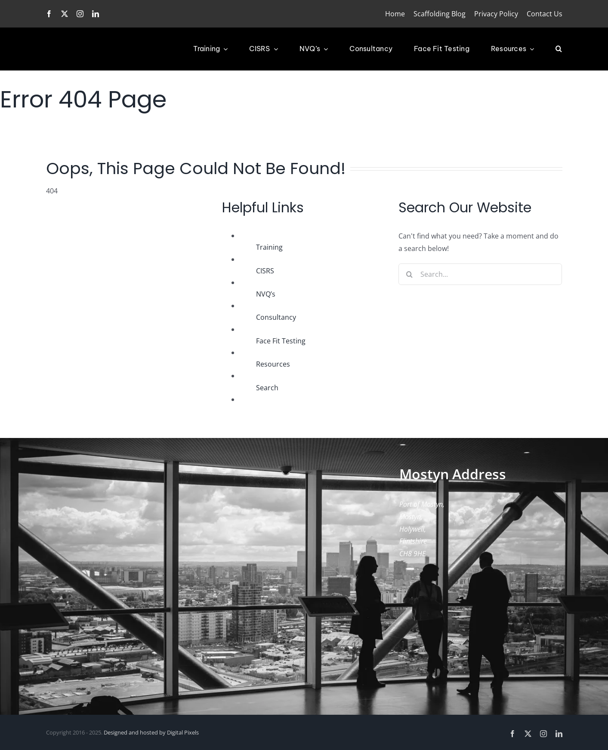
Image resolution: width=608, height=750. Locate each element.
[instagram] (80, 13)
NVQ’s (265, 294)
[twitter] (64, 13)
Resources (273, 364)
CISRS (265, 271)
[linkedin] (95, 13)
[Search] (409, 274)
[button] (559, 49)
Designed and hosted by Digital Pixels (151, 732)
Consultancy (276, 317)
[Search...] (480, 274)
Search (267, 387)
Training (269, 247)
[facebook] (49, 13)
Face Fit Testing (281, 341)
